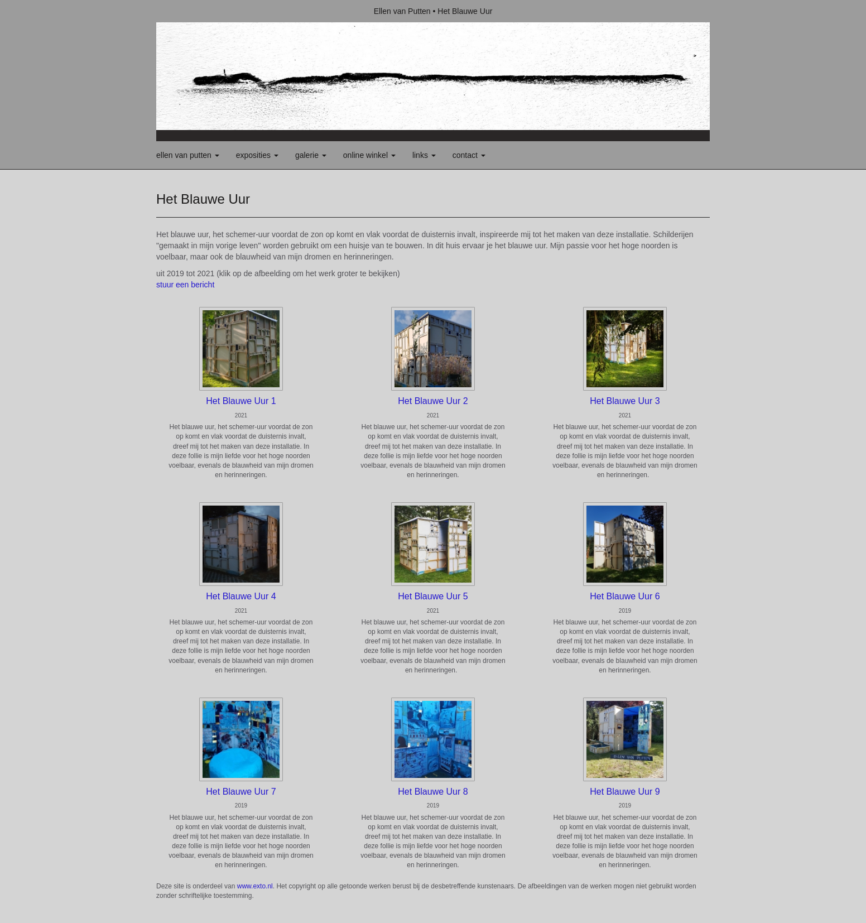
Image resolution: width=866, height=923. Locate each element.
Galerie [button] (310, 155)
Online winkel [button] (369, 155)
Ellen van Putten (402, 11)
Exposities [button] (257, 155)
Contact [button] (469, 155)
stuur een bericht (185, 284)
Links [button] (424, 155)
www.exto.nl (255, 886)
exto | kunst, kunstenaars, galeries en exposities (187, 11)
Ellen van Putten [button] (187, 155)
